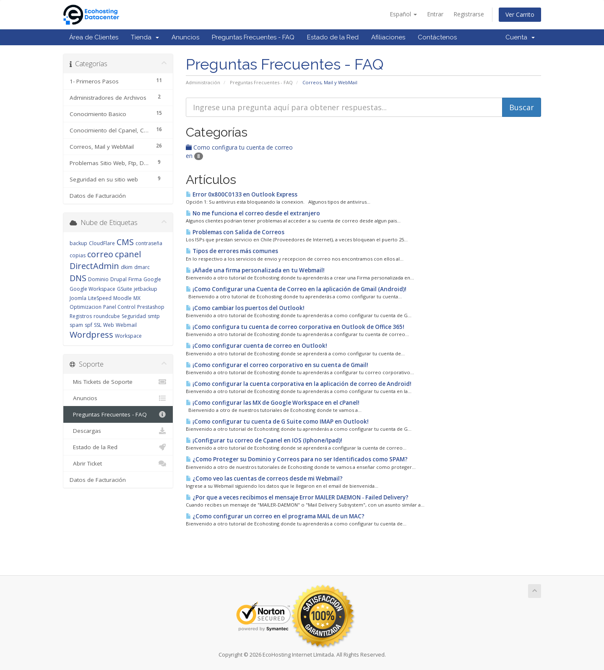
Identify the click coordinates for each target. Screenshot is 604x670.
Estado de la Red (333, 37)
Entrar (435, 14)
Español (403, 14)
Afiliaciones (388, 37)
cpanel (128, 254)
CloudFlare (102, 243)
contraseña (148, 243)
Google (152, 279)
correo (100, 254)
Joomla (78, 298)
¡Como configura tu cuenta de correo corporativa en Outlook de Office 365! (295, 327)
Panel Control (119, 306)
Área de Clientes (93, 37)
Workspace (128, 335)
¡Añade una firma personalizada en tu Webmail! (255, 270)
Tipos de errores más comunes (232, 251)
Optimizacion (86, 306)
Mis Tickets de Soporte (118, 382)
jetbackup (145, 288)
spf (88, 325)
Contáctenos (437, 37)
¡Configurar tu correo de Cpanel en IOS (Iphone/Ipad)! (264, 440)
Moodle (122, 298)
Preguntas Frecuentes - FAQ (253, 37)
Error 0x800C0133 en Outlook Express (241, 194)
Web (108, 325)
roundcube (107, 316)
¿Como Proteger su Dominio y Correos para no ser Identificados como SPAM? (297, 459)
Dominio (98, 279)
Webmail (126, 325)
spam (76, 325)
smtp (154, 316)
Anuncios (185, 37)
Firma (135, 279)
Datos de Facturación (98, 195)
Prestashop (150, 306)
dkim (127, 267)
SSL (98, 325)
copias (78, 255)
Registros (81, 316)
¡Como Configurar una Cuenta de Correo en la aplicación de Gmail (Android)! (296, 289)
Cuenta (520, 37)
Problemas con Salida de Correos (235, 232)
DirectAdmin (94, 266)
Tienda (145, 37)
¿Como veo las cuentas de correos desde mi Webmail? (264, 478)
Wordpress (91, 334)
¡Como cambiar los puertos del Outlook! (245, 308)
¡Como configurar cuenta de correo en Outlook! (256, 345)
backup (78, 243)
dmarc (142, 267)
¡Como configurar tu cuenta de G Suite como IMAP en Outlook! (277, 421)
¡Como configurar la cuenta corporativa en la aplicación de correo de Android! (298, 384)
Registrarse (468, 14)
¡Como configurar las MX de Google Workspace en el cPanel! (272, 402)
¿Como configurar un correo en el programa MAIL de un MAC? (275, 516)
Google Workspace (92, 288)
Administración (203, 82)
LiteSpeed (100, 298)
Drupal (118, 279)
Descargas (118, 431)
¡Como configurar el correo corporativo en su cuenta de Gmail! (277, 365)
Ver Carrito (519, 14)
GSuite (124, 288)
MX (137, 298)
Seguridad (134, 316)
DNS (78, 278)
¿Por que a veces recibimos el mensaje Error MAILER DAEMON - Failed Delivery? (297, 497)
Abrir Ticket (118, 463)
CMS (125, 242)
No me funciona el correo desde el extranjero (253, 213)
